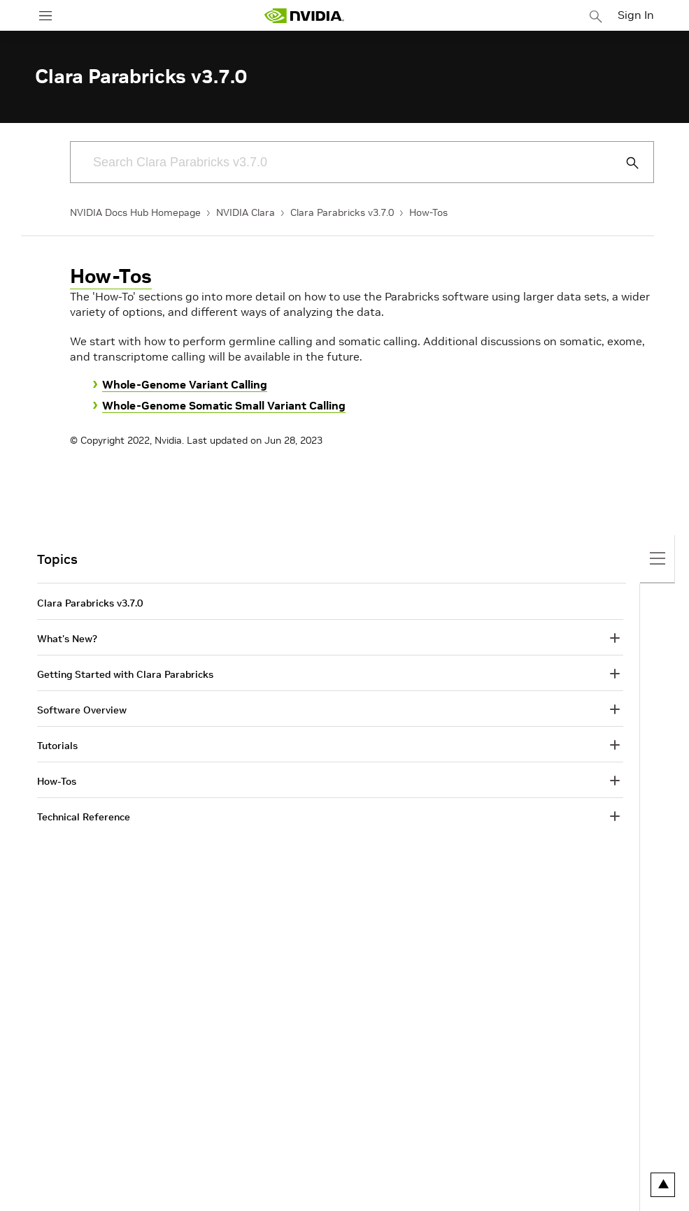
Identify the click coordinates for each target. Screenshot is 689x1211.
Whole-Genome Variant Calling (184, 384)
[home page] (304, 15)
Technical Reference (83, 817)
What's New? (67, 638)
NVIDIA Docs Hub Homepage (135, 212)
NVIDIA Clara (245, 212)
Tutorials (57, 745)
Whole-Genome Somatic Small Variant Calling (224, 405)
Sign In (636, 15)
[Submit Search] (624, 163)
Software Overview (82, 710)
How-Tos (428, 212)
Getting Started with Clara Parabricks (125, 674)
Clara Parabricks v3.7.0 (342, 212)
